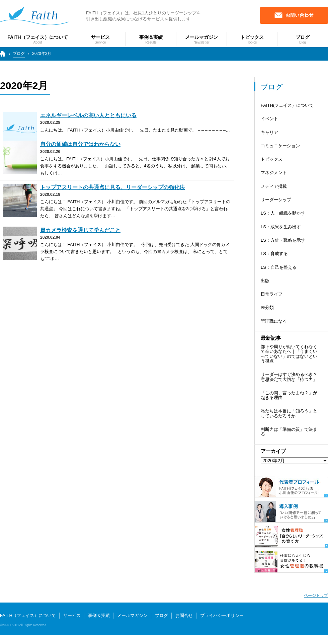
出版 (265, 280)
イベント (269, 118)
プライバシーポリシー (222, 615)
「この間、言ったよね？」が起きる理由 (289, 395)
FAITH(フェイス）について (287, 105)
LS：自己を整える (279, 267)
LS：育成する (274, 253)
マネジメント (274, 172)
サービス (72, 615)
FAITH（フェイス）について (28, 615)
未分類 (267, 307)
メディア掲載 (274, 186)
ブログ (19, 53)
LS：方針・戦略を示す (283, 240)
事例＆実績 (99, 615)
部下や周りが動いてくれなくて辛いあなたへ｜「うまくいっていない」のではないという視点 (289, 354)
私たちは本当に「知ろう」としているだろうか (289, 413)
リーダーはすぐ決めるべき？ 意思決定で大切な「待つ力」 (289, 377)
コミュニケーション (280, 145)
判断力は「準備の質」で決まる (289, 431)
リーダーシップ (276, 199)
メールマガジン (132, 615)
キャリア (269, 132)
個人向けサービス (300, 621)
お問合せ (184, 615)
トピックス (271, 159)
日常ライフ (271, 294)
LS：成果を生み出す (281, 226)
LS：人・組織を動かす (283, 213)
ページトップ (316, 595)
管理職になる (274, 321)
